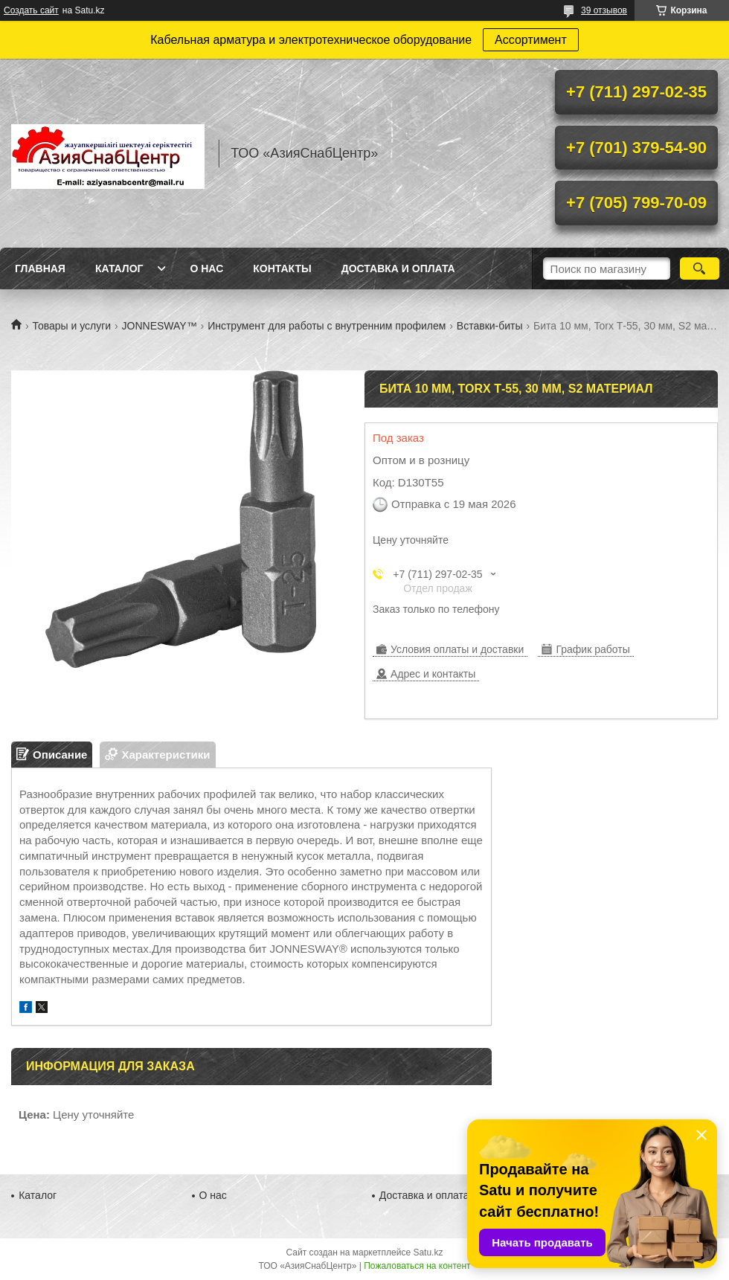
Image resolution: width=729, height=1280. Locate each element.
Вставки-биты (490, 326)
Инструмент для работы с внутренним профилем (327, 326)
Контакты (282, 268)
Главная (40, 268)
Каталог (119, 268)
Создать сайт (31, 10)
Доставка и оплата (398, 268)
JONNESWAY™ (159, 326)
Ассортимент (531, 39)
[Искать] (699, 268)
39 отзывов (604, 10)
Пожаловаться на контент (417, 1266)
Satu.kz (428, 1252)
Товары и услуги (71, 326)
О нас (206, 268)
